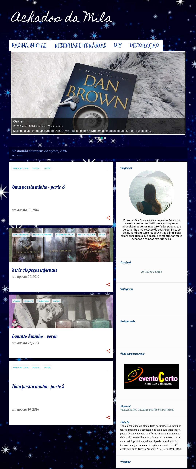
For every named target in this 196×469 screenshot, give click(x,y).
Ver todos (17, 156)
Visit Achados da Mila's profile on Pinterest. (152, 409)
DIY (118, 45)
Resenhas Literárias (80, 45)
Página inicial (29, 45)
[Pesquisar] (185, 11)
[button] (108, 218)
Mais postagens (61, 435)
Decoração (144, 45)
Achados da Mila (62, 19)
